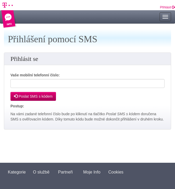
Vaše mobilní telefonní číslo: (35, 75)
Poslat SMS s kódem (33, 96)
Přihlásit (167, 7)
